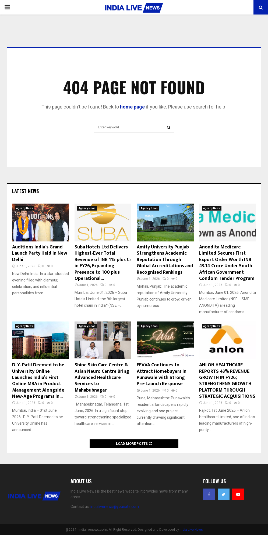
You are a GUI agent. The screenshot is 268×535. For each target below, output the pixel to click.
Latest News (25, 190)
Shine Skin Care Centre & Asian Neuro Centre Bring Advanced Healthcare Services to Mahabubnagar (102, 377)
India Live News (191, 530)
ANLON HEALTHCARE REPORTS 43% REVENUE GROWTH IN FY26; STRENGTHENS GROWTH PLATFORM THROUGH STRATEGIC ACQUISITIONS (227, 380)
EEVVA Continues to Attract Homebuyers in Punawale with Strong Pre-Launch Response (161, 374)
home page (132, 107)
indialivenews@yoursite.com (114, 506)
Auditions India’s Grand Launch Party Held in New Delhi (39, 253)
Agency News (24, 208)
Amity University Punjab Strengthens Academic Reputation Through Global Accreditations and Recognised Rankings (165, 259)
